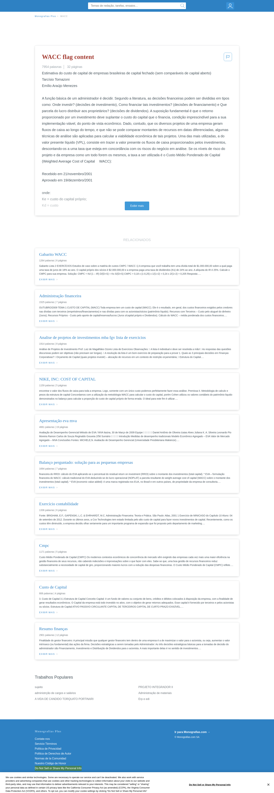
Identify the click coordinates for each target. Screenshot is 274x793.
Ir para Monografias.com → (192, 732)
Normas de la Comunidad (50, 758)
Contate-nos (42, 738)
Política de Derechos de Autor (53, 753)
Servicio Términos (46, 743)
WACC (64, 16)
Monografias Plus (45, 16)
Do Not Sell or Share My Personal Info (58, 768)
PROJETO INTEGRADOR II (155, 687)
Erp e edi (143, 698)
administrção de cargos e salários (55, 693)
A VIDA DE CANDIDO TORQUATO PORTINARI (64, 698)
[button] (228, 58)
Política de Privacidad (48, 748)
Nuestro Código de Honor (50, 763)
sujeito (39, 687)
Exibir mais (137, 205)
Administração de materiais (155, 693)
